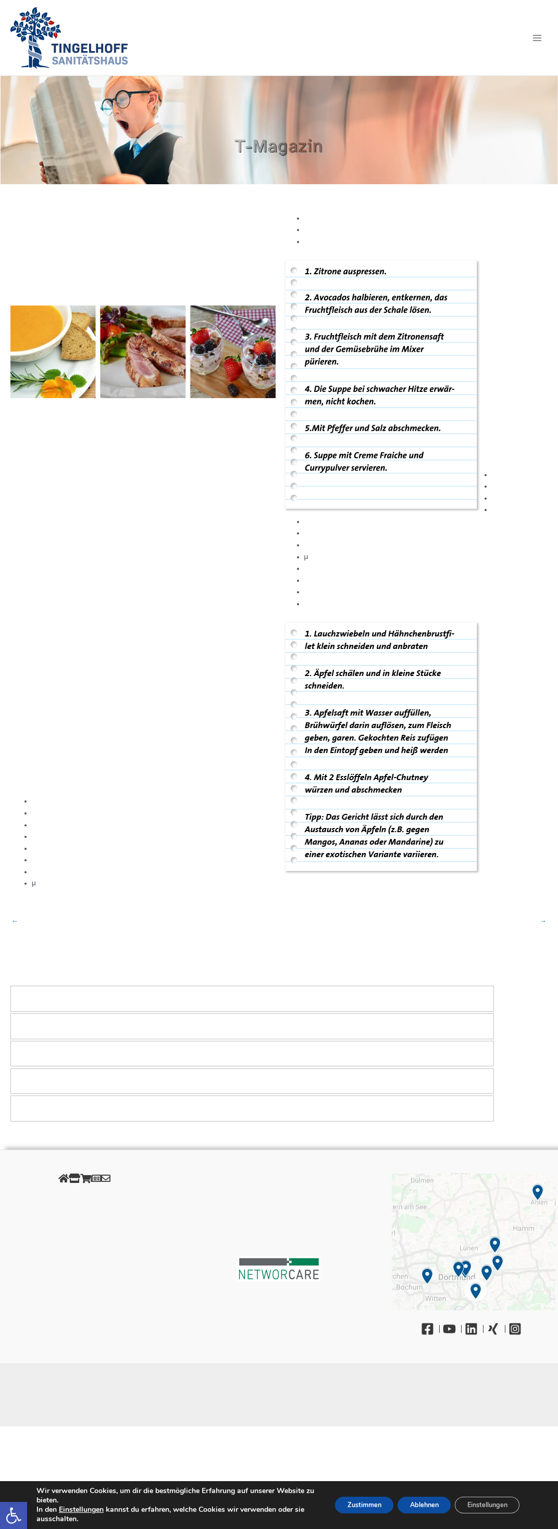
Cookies (84, 1222)
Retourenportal (84, 1246)
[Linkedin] (474, 1329)
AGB (84, 1234)
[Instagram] (518, 1329)
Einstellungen (81, 1509)
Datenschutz (84, 1211)
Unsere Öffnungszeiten (84, 1258)
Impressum (84, 1199)
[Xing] (496, 1329)
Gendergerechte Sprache (84, 1270)
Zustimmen (338, 1505)
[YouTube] (452, 1329)
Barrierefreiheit (84, 1281)
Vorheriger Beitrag (15, 921)
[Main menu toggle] (537, 37)
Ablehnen (408, 1505)
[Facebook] (430, 1329)
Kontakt (84, 1293)
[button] (13, 1515)
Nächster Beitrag (543, 921)
